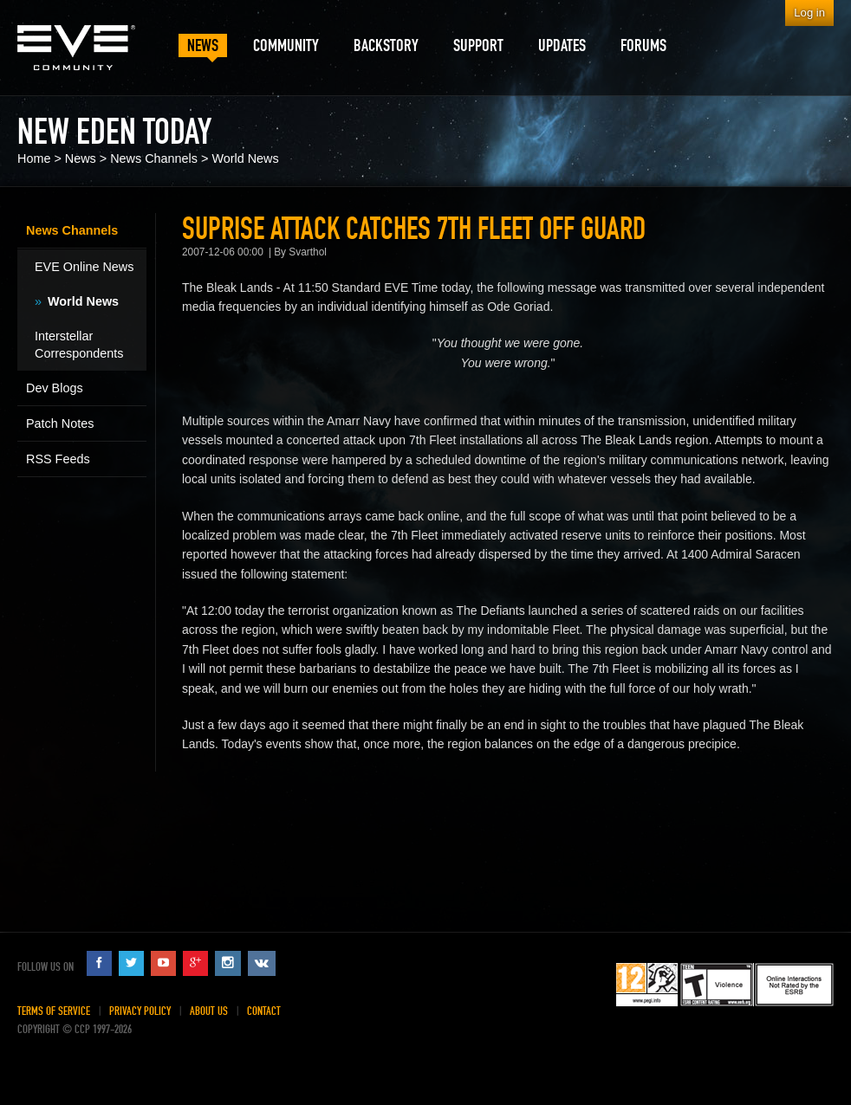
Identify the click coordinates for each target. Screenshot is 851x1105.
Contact (264, 1011)
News (80, 158)
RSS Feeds (58, 459)
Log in (809, 12)
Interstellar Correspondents (79, 344)
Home (33, 158)
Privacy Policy (140, 1011)
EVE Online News (84, 267)
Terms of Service (53, 1011)
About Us (209, 1011)
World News (244, 158)
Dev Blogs (54, 388)
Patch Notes (60, 423)
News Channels (154, 158)
